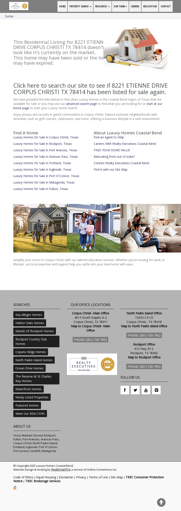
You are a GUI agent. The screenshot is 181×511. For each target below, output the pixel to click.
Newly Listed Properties (31, 397)
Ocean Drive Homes (29, 368)
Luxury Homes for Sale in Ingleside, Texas (42, 169)
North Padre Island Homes (34, 360)
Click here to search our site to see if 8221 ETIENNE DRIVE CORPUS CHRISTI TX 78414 (90, 88)
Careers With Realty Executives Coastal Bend (125, 144)
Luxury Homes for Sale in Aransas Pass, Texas (45, 157)
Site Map (117, 477)
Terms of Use (98, 477)
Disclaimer (66, 477)
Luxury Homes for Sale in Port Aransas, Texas (45, 150)
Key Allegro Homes (28, 315)
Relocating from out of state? (114, 157)
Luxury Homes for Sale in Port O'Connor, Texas (46, 176)
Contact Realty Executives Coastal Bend (121, 163)
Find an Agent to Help (109, 137)
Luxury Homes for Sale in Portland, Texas (42, 163)
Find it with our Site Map (110, 169)
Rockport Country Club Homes (31, 341)
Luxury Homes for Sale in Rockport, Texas (42, 144)
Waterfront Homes (28, 389)
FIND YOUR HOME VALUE (112, 150)
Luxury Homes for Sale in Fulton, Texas (40, 189)
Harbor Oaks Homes (29, 323)
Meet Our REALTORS (30, 414)
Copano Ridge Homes (30, 352)
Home (9, 16)
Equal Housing (46, 477)
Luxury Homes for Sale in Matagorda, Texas (44, 182)
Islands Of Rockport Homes (34, 331)
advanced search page (81, 104)
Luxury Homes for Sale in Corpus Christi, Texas (45, 137)
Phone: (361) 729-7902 (90, 340)
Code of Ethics (23, 477)
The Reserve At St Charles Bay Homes (33, 378)
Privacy (81, 477)
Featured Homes (27, 405)
